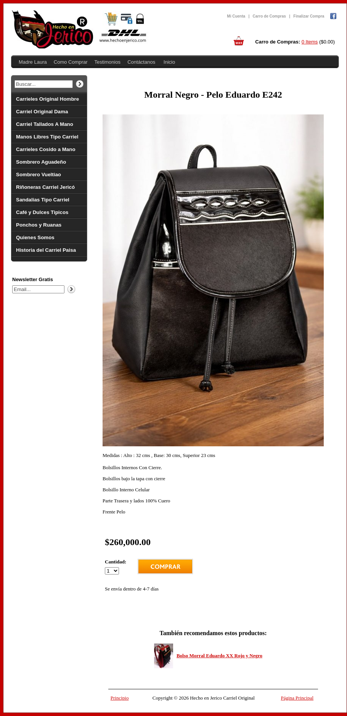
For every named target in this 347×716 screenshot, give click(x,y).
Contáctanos (141, 62)
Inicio (169, 62)
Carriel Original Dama (42, 111)
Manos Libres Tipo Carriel (47, 137)
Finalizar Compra (308, 16)
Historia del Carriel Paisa (46, 250)
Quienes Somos (35, 237)
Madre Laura (33, 62)
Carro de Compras (269, 16)
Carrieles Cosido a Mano (46, 149)
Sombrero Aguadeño (41, 162)
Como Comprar (71, 62)
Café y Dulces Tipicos (42, 212)
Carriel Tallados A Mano (44, 124)
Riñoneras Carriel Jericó (45, 187)
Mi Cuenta (236, 16)
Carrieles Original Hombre (47, 99)
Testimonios (107, 62)
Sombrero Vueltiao (38, 174)
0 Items (310, 42)
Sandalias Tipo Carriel (42, 200)
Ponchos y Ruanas (38, 225)
